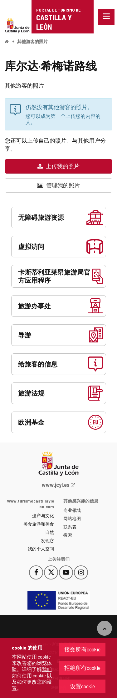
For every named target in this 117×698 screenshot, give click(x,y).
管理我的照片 (58, 185)
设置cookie (82, 686)
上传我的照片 (58, 166)
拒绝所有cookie (82, 667)
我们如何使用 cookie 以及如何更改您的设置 (32, 678)
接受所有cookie (82, 649)
